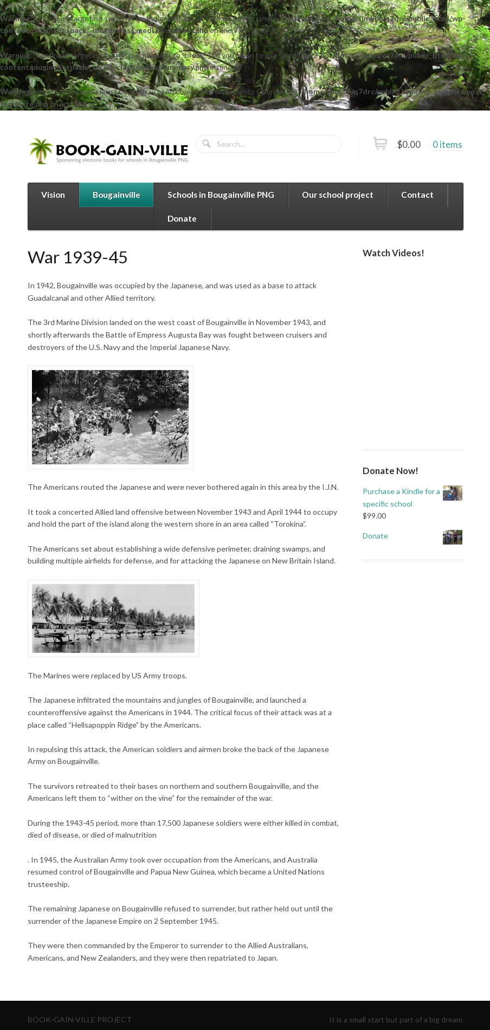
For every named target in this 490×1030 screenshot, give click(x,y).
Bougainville (116, 194)
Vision (53, 194)
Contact (417, 194)
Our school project (337, 194)
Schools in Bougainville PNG (220, 194)
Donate (182, 218)
